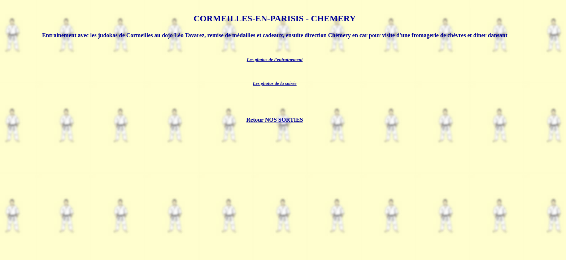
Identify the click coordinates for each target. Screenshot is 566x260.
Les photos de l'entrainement (274, 59)
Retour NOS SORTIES (274, 120)
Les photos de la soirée (274, 83)
